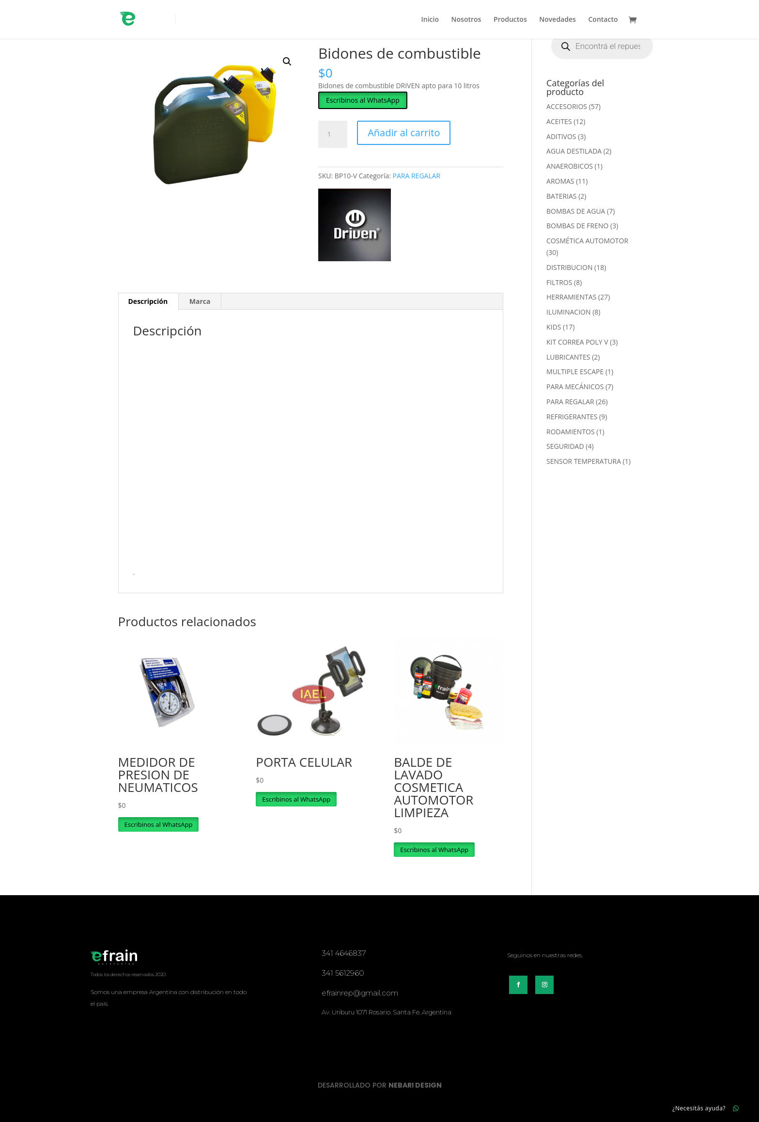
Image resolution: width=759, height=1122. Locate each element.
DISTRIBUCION (569, 267)
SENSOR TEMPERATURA (583, 461)
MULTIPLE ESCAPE (575, 371)
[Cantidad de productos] (332, 134)
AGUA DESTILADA (574, 151)
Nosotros (466, 20)
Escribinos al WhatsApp (363, 100)
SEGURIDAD (565, 446)
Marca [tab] (200, 301)
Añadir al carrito (404, 132)
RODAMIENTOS (570, 431)
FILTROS (559, 282)
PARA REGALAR (417, 175)
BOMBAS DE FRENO (577, 225)
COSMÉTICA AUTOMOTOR (587, 240)
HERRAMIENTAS (571, 296)
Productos (510, 20)
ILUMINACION (568, 311)
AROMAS (560, 181)
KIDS (553, 327)
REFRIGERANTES (571, 416)
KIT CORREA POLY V (577, 342)
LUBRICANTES (568, 357)
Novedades (557, 20)
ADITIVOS (561, 136)
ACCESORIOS (566, 106)
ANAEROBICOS (569, 166)
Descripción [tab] (148, 301)
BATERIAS (561, 196)
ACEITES (559, 121)
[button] (287, 61)
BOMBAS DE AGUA (575, 211)
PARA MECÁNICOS (575, 386)
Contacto (603, 20)
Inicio (429, 20)
